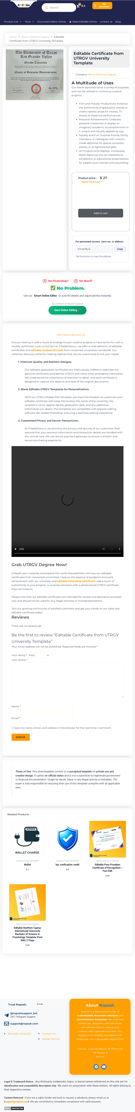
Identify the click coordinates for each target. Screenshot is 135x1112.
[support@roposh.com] (6, 1023)
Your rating (19, 655)
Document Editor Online (51, 21)
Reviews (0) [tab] (78, 334)
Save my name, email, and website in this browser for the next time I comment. (62, 727)
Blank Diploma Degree (35, 36)
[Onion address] (94, 249)
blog (118, 21)
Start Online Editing (67, 310)
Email (16, 718)
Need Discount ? (91, 181)
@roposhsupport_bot (23, 1013)
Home (13, 36)
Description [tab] (64, 334)
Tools (29, 21)
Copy (120, 249)
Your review (19, 660)
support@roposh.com (24, 1023)
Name (16, 706)
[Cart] (80, 6)
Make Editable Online (84, 21)
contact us (106, 21)
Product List (13, 21)
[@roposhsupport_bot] (6, 1015)
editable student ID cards (47, 350)
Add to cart (101, 213)
